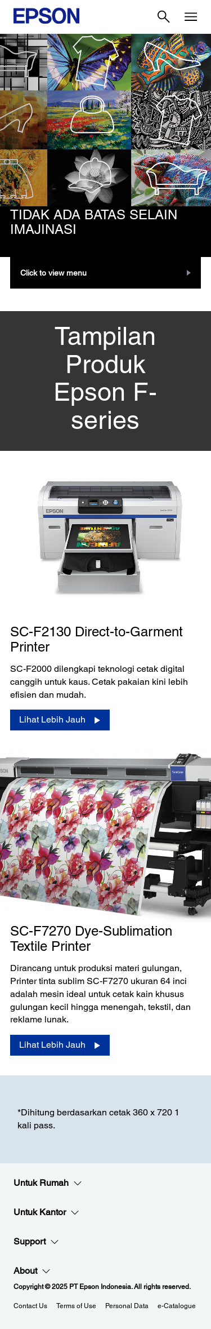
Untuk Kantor (46, 1212)
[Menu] (191, 17)
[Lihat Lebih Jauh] (60, 720)
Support (36, 1241)
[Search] (164, 17)
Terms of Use (76, 1306)
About (32, 1271)
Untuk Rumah (48, 1183)
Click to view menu (53, 272)
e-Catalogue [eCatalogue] (177, 1306)
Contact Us (30, 1306)
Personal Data (127, 1306)
